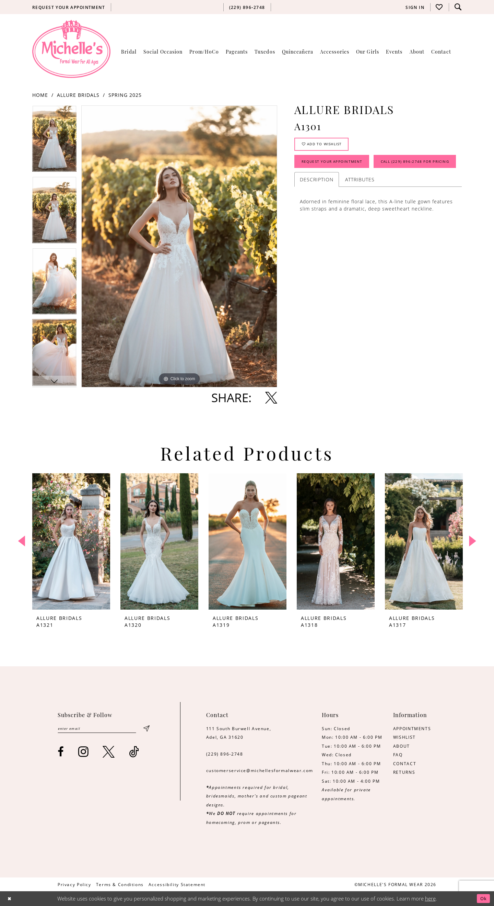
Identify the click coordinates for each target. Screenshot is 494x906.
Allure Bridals (78, 95)
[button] (415, 7)
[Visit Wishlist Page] (439, 7)
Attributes (360, 205)
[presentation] (71, 541)
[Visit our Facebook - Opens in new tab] (61, 753)
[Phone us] (247, 7)
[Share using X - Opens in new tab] (271, 398)
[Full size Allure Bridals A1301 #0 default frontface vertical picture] (179, 246)
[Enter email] (103, 729)
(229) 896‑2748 (224, 754)
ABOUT (401, 746)
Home (40, 95)
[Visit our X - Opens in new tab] (109, 753)
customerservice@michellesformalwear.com (259, 770)
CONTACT (404, 763)
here (430, 898)
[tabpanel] (54, 141)
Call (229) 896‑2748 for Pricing (343, 186)
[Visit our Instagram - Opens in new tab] (83, 753)
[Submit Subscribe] (146, 729)
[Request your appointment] (69, 7)
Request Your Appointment (338, 166)
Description (316, 205)
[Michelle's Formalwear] (71, 49)
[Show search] (458, 7)
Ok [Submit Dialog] (482, 898)
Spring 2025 (125, 95)
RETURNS (404, 772)
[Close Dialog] (10, 899)
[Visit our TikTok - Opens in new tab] (134, 753)
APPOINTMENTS (412, 728)
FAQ (398, 754)
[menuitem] (69, 7)
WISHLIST (404, 737)
